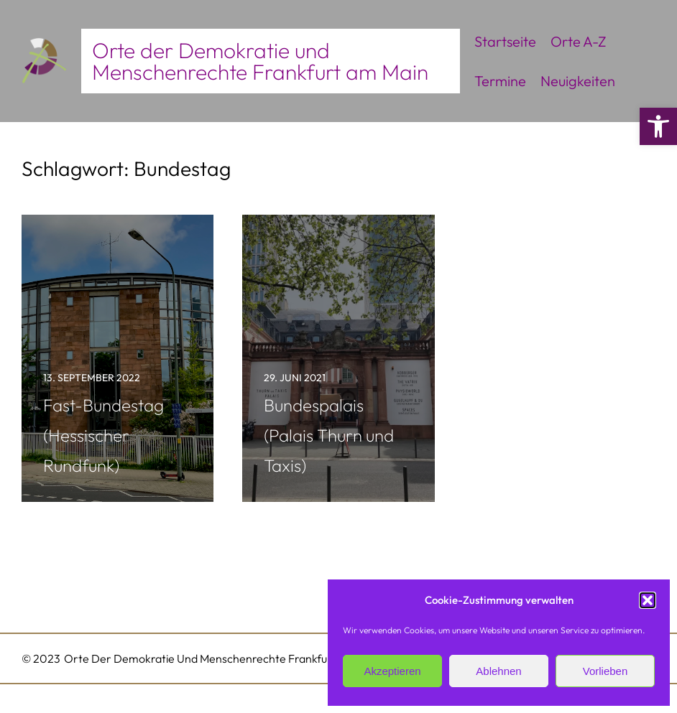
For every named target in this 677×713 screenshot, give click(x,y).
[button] (658, 126)
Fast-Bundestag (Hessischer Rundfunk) (103, 435)
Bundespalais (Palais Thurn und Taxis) (329, 435)
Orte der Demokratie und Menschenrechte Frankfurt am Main (260, 61)
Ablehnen (498, 671)
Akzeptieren (392, 671)
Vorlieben (605, 671)
